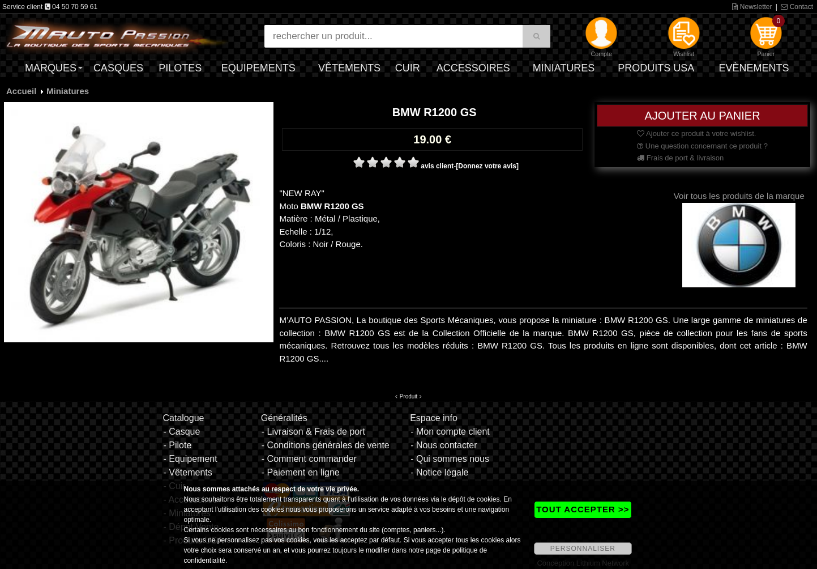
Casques (118, 68)
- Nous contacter (443, 445)
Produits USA (656, 68)
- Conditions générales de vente (326, 445)
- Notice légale (439, 472)
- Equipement (190, 459)
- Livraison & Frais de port (313, 431)
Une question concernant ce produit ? (702, 146)
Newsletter (752, 7)
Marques (50, 68)
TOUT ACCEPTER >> (582, 509)
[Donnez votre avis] (487, 166)
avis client (437, 166)
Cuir (407, 68)
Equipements (258, 68)
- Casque (181, 431)
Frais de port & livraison (680, 158)
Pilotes (180, 68)
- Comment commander (309, 459)
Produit (409, 396)
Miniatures (564, 68)
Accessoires (473, 68)
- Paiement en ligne (301, 472)
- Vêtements (187, 472)
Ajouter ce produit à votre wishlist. (696, 133)
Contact (797, 7)
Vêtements (349, 68)
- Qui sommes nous (449, 459)
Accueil (21, 91)
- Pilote (177, 445)
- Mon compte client (450, 431)
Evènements (753, 68)
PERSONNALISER (582, 549)
